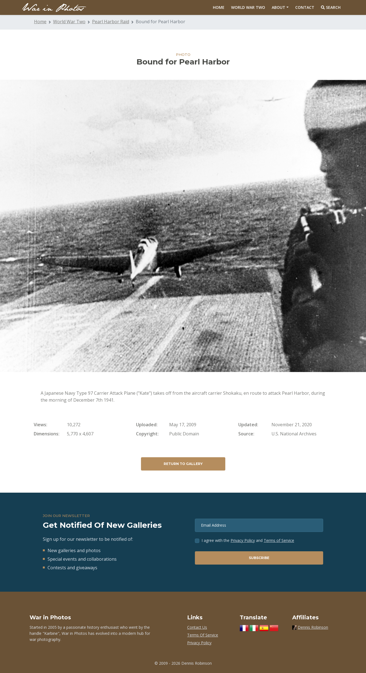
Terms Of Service (202, 635)
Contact (304, 7)
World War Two (248, 7)
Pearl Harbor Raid (110, 22)
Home (218, 7)
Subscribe (259, 558)
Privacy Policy (243, 540)
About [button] (278, 7)
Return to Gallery (183, 464)
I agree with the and (248, 540)
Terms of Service (279, 540)
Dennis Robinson (313, 627)
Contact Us (197, 627)
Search (331, 7)
